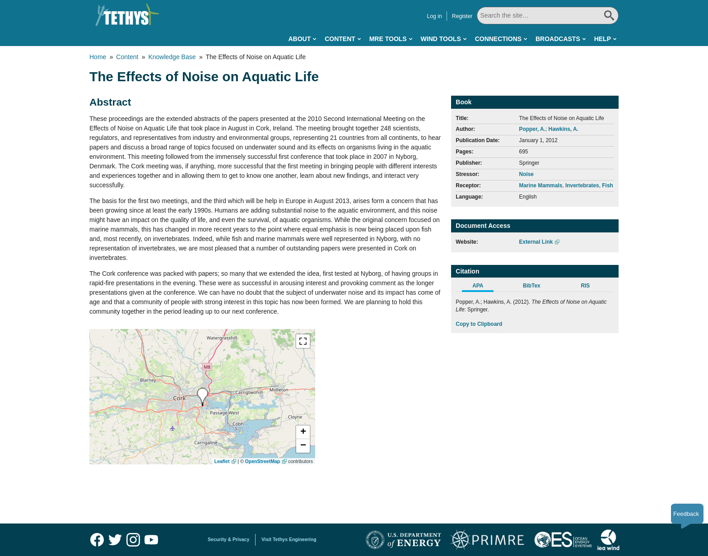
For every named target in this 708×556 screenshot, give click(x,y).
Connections (498, 38)
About (299, 38)
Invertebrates (582, 185)
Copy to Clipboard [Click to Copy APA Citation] (479, 324)
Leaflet (222, 461)
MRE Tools (388, 38)
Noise (526, 174)
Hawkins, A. (563, 129)
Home (97, 56)
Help (602, 38)
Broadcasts (558, 38)
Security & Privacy (228, 539)
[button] (303, 432)
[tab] (482, 287)
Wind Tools (441, 38)
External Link (536, 242)
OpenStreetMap (262, 461)
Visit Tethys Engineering (289, 539)
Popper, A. (532, 129)
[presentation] (202, 397)
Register (462, 16)
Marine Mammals (541, 185)
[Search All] (548, 15)
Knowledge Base (172, 56)
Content (340, 38)
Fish (607, 185)
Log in (434, 16)
